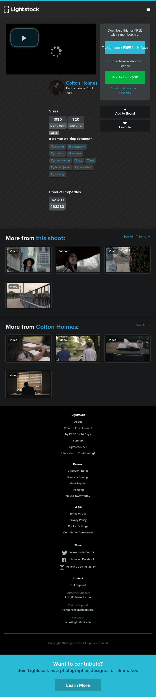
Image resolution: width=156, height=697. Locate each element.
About (78, 422)
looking (57, 146)
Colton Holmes (82, 83)
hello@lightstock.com (78, 622)
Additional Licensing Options (125, 90)
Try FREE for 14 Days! (78, 434)
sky (78, 160)
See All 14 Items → (136, 236)
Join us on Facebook (81, 559)
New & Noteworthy (78, 496)
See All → (143, 325)
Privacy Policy (78, 520)
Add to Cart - (125, 77)
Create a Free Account (78, 428)
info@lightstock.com (78, 597)
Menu (148, 9)
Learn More (78, 685)
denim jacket (61, 167)
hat (90, 160)
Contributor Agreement (78, 532)
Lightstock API (78, 447)
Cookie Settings (78, 526)
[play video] (24, 37)
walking (57, 174)
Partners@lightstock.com (78, 610)
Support (78, 440)
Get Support (78, 585)
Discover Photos (78, 471)
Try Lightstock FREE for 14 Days (125, 47)
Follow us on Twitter (81, 552)
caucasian (83, 167)
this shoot (49, 238)
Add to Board (125, 112)
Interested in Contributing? (78, 453)
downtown (76, 146)
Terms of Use (78, 513)
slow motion (60, 160)
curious (57, 153)
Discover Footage (78, 477)
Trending (78, 490)
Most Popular (78, 483)
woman (74, 153)
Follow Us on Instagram (81, 567)
